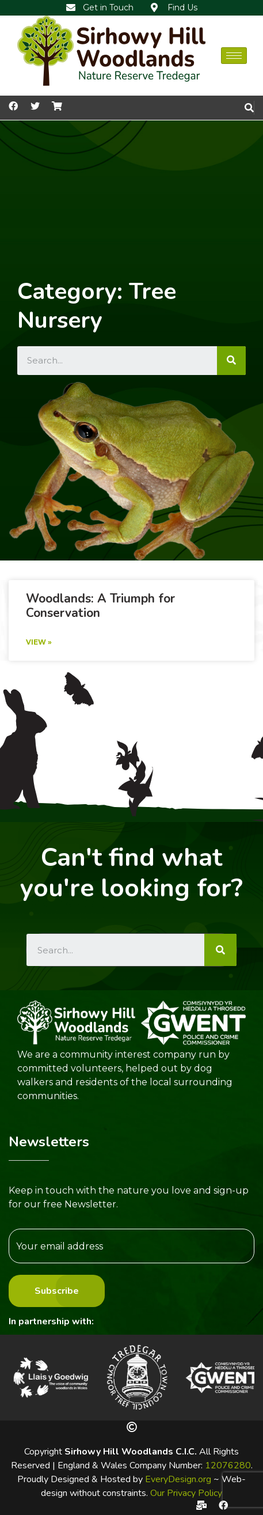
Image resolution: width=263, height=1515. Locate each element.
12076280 (228, 1465)
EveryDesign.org (178, 1479)
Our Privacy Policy (186, 1493)
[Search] (231, 360)
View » (39, 642)
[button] (21, 1377)
